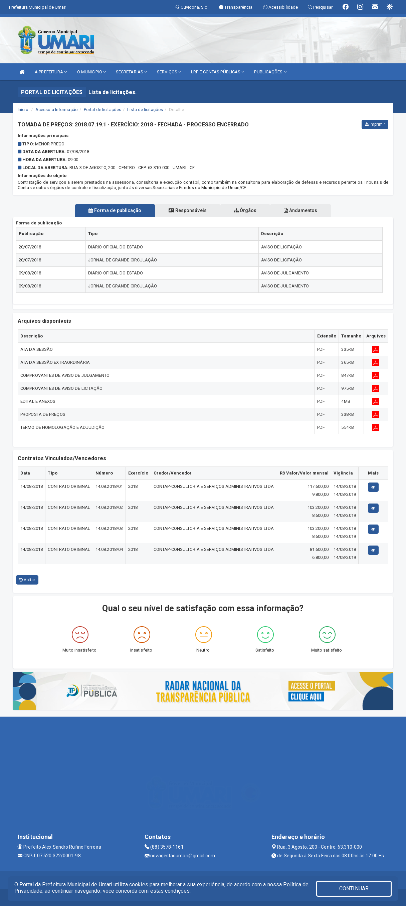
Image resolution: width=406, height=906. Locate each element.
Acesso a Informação (56, 109)
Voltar (27, 580)
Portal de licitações (102, 109)
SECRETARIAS (131, 71)
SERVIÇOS (169, 71)
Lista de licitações (145, 109)
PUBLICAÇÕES (270, 71)
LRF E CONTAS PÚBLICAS (217, 71)
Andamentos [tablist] (302, 210)
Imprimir (375, 124)
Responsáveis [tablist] (187, 210)
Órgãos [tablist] (245, 210)
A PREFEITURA (51, 71)
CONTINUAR (354, 888)
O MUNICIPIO (91, 71)
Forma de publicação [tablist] (113, 210)
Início (23, 109)
